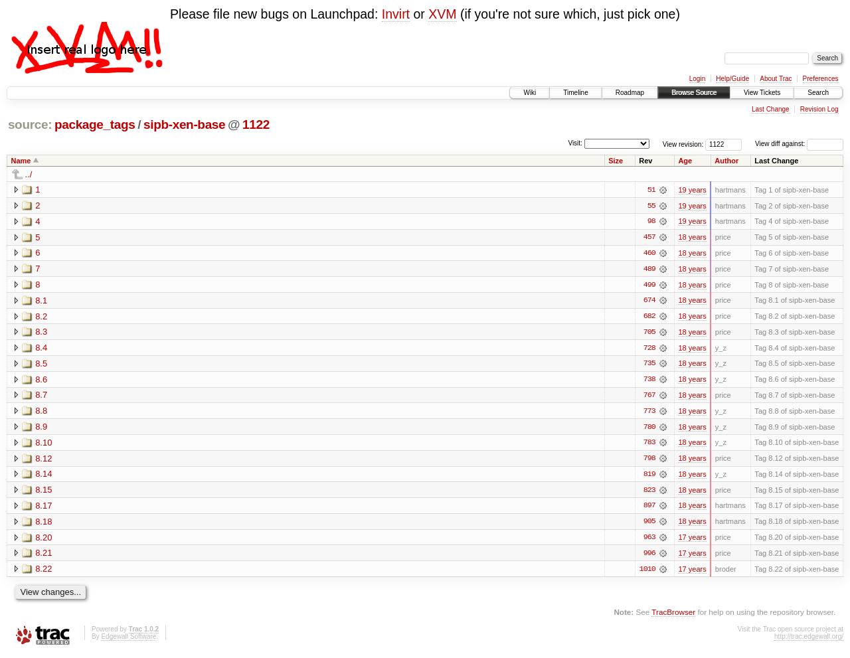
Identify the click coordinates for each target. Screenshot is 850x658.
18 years (692, 238)
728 (649, 349)
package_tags (94, 124)
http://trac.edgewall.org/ (808, 639)
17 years (692, 540)
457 (649, 237)
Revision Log (819, 109)
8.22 (43, 572)
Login (697, 78)
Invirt (396, 14)
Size (615, 161)
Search (818, 92)
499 (649, 285)
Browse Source (694, 92)
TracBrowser (673, 615)
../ (29, 174)
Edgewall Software (128, 639)
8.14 (43, 476)
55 (651, 206)
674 (649, 301)
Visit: (575, 143)
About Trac (776, 78)
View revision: (683, 143)
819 (649, 476)
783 (649, 445)
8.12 (43, 460)
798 (649, 460)
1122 (256, 124)
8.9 (41, 429)
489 (649, 269)
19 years (692, 190)
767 (649, 397)
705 (649, 333)
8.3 (41, 333)
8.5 (41, 365)
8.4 (41, 349)
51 (651, 190)
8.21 (43, 556)
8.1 (41, 301)
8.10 (43, 445)
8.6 (41, 381)
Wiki (529, 92)
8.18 (43, 524)
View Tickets (762, 92)
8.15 (43, 492)
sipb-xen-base (184, 124)
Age (685, 161)
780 (649, 429)
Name (21, 161)
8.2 (41, 317)
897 (649, 508)
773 (649, 413)
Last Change (771, 109)
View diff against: (799, 143)
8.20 (43, 540)
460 (649, 253)
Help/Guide (732, 78)
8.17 (43, 508)
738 (649, 381)
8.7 (41, 397)
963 (649, 540)
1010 (647, 572)
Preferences (821, 78)
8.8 (41, 413)
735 (649, 365)
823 (649, 492)
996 (649, 556)
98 (651, 221)
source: (30, 124)
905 (649, 524)
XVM (442, 14)
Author (726, 161)
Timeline (575, 92)
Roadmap (630, 92)
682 (649, 317)
